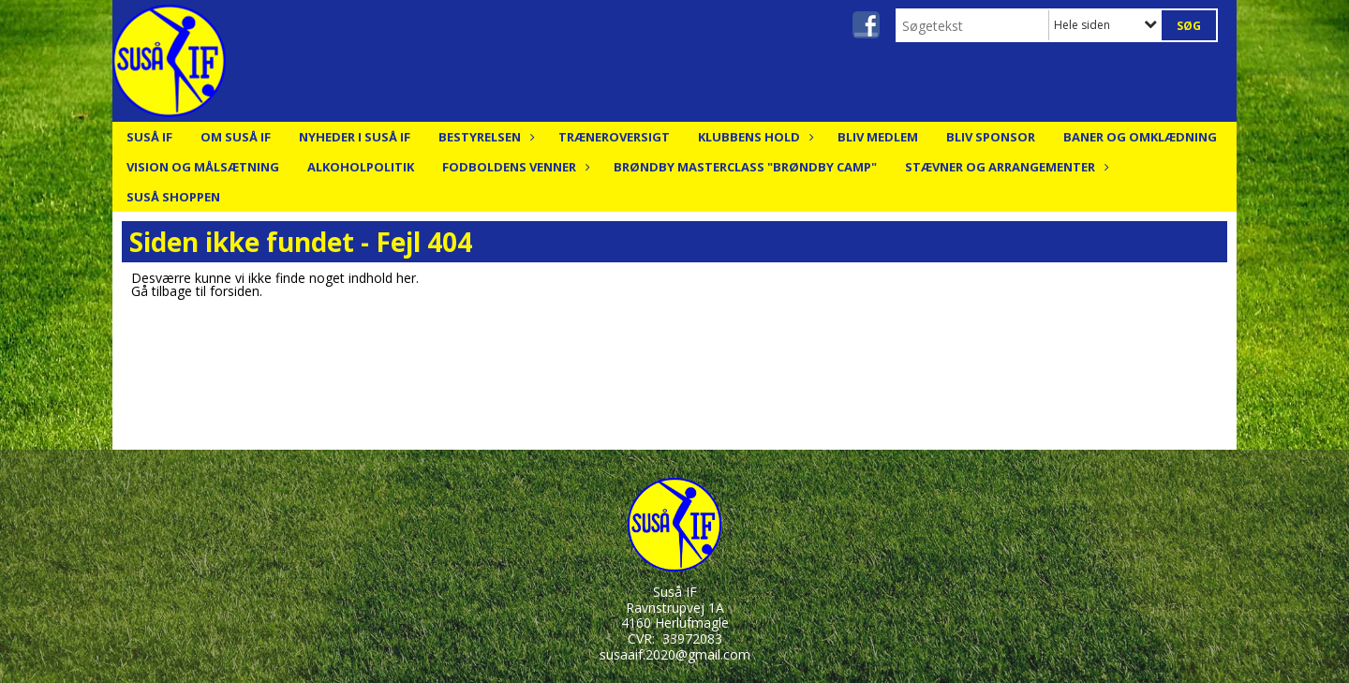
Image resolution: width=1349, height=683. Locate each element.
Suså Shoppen (173, 196)
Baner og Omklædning (1140, 136)
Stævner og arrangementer (1004, 166)
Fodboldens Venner (514, 166)
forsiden (234, 291)
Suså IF (149, 136)
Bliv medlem (878, 136)
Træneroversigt (614, 136)
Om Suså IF (235, 136)
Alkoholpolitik (360, 166)
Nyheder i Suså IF (354, 136)
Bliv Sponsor (990, 136)
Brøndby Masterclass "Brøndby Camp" (745, 166)
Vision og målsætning (202, 166)
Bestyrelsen (484, 136)
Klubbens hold (753, 136)
